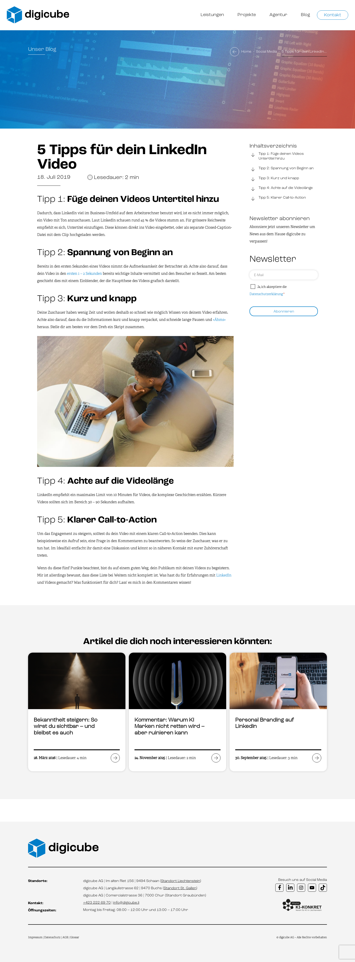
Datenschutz (52, 937)
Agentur (278, 15)
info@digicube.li (126, 903)
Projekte (246, 15)
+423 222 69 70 (97, 903)
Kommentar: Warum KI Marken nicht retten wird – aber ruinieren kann (169, 726)
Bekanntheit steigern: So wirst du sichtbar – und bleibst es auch (65, 726)
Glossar (74, 937)
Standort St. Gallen (180, 888)
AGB (65, 937)
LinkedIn (223, 575)
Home (246, 52)
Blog (305, 15)
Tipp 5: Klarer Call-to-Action (277, 198)
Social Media (266, 52)
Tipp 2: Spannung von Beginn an (281, 169)
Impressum (35, 937)
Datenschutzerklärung (266, 294)
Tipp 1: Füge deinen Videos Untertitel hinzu (276, 156)
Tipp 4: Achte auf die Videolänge (281, 188)
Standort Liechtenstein (180, 881)
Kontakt (332, 15)
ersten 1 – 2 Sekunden (84, 273)
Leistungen (212, 15)
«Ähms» (219, 319)
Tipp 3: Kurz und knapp (274, 178)
